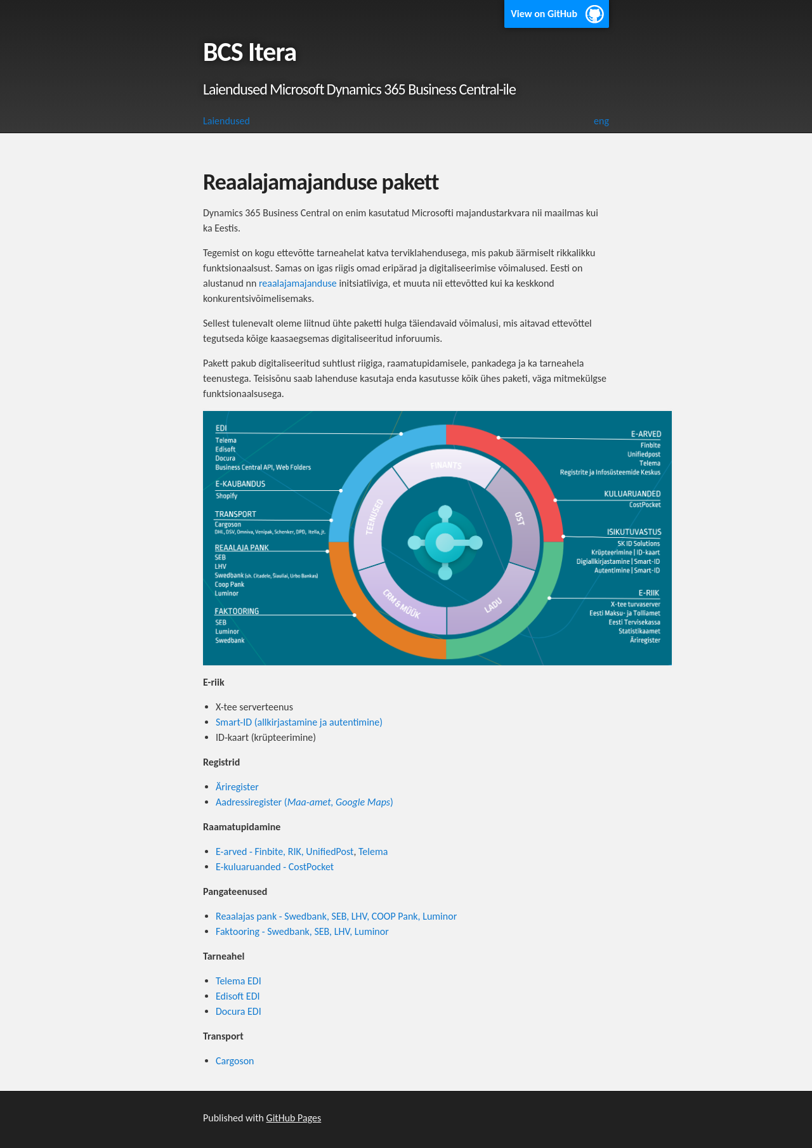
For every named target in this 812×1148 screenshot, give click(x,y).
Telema (373, 851)
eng (601, 121)
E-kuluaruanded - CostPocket (275, 867)
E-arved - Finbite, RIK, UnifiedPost (284, 851)
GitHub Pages (294, 1118)
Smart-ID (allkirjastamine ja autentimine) (299, 722)
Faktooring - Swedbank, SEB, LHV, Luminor (302, 931)
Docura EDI (238, 1011)
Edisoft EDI (238, 996)
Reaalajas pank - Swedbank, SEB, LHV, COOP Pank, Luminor (336, 916)
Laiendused (226, 121)
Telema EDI (238, 981)
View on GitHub (544, 14)
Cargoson (235, 1061)
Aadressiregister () (304, 802)
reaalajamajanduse (298, 283)
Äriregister (237, 787)
